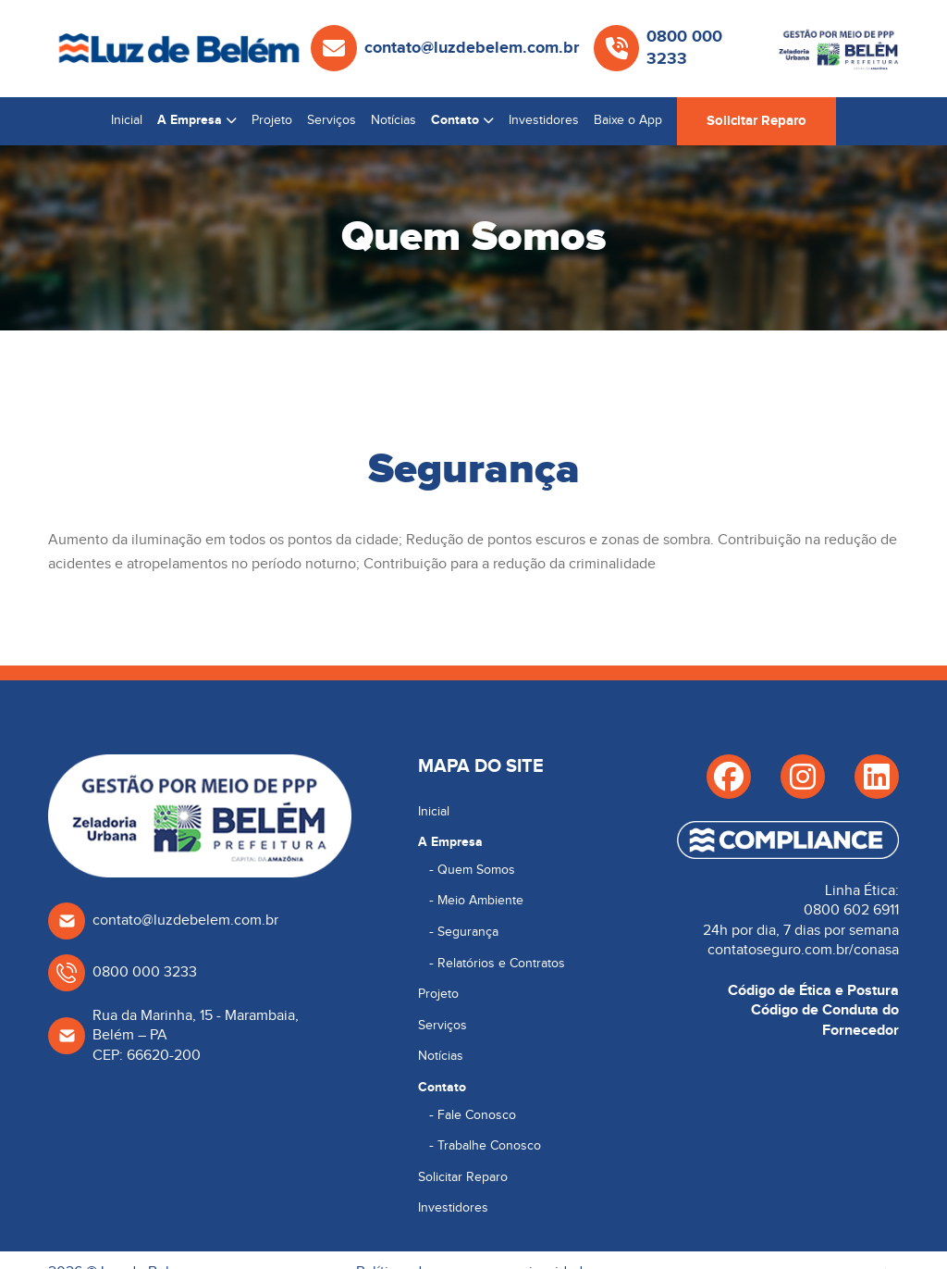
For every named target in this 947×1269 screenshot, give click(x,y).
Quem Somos (476, 870)
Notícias (393, 120)
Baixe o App (628, 120)
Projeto (272, 120)
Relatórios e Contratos (501, 963)
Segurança (467, 932)
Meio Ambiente (480, 900)
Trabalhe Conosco (489, 1145)
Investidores (544, 120)
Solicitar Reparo (756, 121)
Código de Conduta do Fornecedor (825, 1020)
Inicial (126, 120)
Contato (455, 120)
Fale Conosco (476, 1115)
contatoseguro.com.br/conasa (803, 950)
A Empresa (189, 120)
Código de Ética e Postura (813, 990)
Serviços (331, 120)
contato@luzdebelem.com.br (471, 48)
